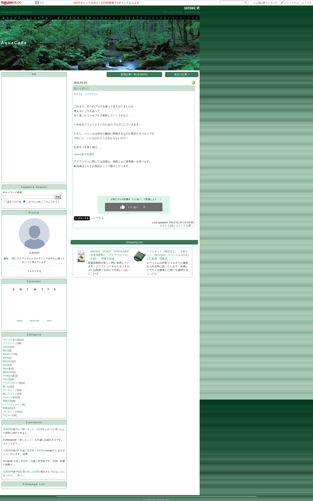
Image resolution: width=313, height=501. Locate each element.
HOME (5, 12)
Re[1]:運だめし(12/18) (28, 471)
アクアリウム (10, 343)
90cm (6, 350)
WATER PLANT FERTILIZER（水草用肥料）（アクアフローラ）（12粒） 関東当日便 (109, 255)
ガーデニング (10, 390)
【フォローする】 (172, 12)
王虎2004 (8, 429)
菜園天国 (7, 401)
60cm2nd (8, 361)
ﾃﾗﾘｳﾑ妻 (7, 379)
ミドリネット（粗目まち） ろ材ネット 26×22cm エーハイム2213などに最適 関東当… (168, 255)
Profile (34, 212)
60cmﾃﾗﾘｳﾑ (9, 354)
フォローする (34, 271)
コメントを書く (184, 225)
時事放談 (7, 408)
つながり (7, 415)
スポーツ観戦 (10, 397)
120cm (6, 347)
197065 (189, 8)
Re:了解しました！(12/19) (30, 429)
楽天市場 (306, 2)
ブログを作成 (291, 2)
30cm (6, 365)
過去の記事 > (181, 74)
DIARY (15, 12)
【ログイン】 (192, 12)
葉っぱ (6, 386)
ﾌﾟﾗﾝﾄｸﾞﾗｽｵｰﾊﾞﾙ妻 (12, 383)
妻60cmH (8, 372)
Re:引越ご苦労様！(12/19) (30, 450)
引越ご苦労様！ (22, 461)
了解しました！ (26, 439)
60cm (6, 357)
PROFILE (27, 12)
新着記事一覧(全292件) (134, 74)
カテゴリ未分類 (11, 339)
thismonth (34, 320)
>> (265, 2)
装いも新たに (81, 88)
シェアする (97, 218)
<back (19, 320)
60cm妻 (7, 368)
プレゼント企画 (11, 411)
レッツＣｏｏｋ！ (12, 404)
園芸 (42, 2)
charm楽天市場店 (84, 154)
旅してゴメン (10, 393)
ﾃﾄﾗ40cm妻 (9, 375)
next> (49, 320)
